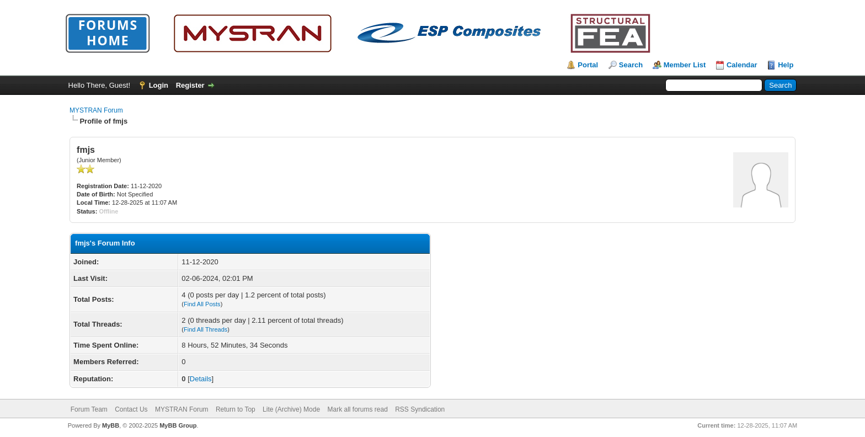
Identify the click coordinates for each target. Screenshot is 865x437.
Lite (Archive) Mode (291, 409)
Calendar (742, 65)
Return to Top (235, 409)
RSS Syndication (420, 409)
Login (158, 85)
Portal (588, 65)
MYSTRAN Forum (96, 110)
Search (631, 65)
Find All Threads (205, 329)
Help (785, 65)
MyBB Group (177, 425)
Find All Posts (202, 304)
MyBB (110, 425)
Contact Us (131, 409)
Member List (685, 65)
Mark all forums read (357, 409)
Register (190, 85)
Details (201, 379)
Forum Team (89, 409)
